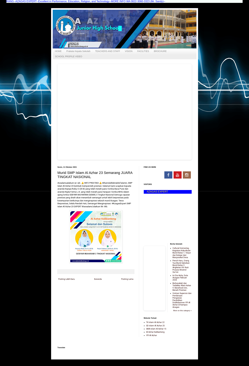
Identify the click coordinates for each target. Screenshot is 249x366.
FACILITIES (143, 51)
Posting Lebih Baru (66, 279)
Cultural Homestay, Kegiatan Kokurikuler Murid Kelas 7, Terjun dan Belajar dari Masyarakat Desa (181, 253)
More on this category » (182, 310)
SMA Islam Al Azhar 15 (156, 329)
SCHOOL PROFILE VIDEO (68, 56)
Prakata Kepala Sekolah (78, 51)
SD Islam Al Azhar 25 (155, 326)
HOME (58, 51)
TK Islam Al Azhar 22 (155, 322)
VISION (128, 51)
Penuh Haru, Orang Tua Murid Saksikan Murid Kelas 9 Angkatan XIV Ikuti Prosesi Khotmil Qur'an (181, 266)
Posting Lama (127, 279)
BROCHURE (160, 51)
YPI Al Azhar (151, 335)
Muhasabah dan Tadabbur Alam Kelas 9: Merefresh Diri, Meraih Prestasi (181, 286)
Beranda (98, 279)
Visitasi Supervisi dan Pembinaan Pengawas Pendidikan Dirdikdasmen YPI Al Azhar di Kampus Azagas (182, 300)
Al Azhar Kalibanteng (155, 332)
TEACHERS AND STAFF (107, 51)
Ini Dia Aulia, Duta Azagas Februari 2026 (180, 277)
